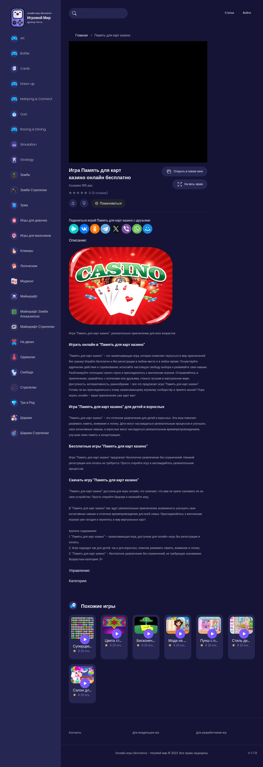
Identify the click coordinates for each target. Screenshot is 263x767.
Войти (247, 13)
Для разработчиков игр (211, 733)
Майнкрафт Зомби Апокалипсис (29, 313)
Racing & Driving (28, 129)
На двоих (22, 342)
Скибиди (21, 372)
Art (17, 38)
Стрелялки (23, 388)
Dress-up (22, 84)
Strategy (22, 160)
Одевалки (22, 357)
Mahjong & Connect (31, 99)
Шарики (21, 418)
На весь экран (190, 184)
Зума (19, 205)
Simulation (23, 145)
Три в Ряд (22, 403)
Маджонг (22, 281)
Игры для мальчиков (30, 236)
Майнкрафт (23, 296)
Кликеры (21, 251)
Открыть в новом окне (184, 171)
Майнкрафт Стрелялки (32, 327)
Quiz (18, 114)
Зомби (20, 175)
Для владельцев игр (146, 733)
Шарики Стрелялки (29, 433)
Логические (23, 266)
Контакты (75, 733)
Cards (20, 69)
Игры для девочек (28, 220)
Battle (19, 53)
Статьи (229, 13)
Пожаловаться (108, 203)
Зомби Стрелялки (28, 190)
